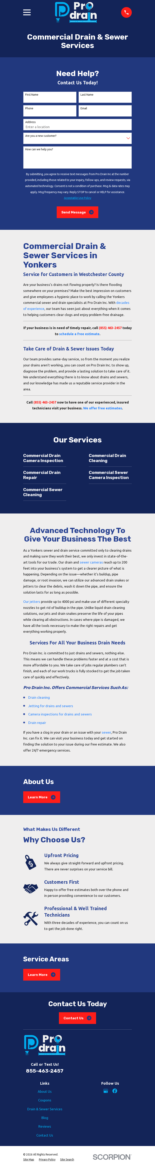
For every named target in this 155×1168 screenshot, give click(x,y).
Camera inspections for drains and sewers (60, 714)
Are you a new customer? (41, 135)
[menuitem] (28, 1159)
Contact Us (77, 1018)
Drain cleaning (39, 697)
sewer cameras (91, 562)
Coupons (44, 1100)
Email (84, 108)
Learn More (42, 797)
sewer (106, 732)
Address (30, 122)
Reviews (44, 1126)
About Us (45, 1091)
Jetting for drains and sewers (50, 706)
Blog (44, 1118)
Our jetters (31, 601)
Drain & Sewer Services (44, 1109)
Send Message (77, 212)
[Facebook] (114, 1091)
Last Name (87, 94)
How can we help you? (39, 149)
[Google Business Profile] (105, 1091)
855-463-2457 (44, 1071)
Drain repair (37, 723)
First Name (31, 94)
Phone (29, 108)
